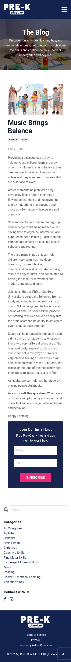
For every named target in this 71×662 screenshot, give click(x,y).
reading (9, 572)
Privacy (35, 639)
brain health (12, 543)
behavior (13, 140)
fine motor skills (15, 557)
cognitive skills (14, 552)
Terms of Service (35, 634)
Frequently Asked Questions (35, 645)
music (24, 140)
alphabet (10, 533)
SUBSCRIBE (35, 477)
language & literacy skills (21, 562)
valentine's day (14, 582)
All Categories (13, 528)
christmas (10, 548)
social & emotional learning (22, 577)
